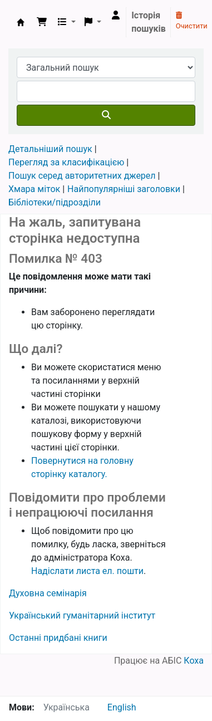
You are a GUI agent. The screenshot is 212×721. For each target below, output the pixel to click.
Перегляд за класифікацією (66, 162)
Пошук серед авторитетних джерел (82, 175)
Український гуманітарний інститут (82, 615)
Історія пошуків (148, 22)
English (121, 707)
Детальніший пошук (50, 149)
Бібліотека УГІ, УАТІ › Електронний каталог (20, 22)
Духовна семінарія (48, 593)
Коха (194, 660)
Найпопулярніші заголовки (123, 189)
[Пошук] (106, 115)
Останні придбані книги (58, 637)
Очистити (192, 21)
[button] (41, 22)
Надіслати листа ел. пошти (87, 571)
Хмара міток (34, 189)
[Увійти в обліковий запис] (116, 15)
